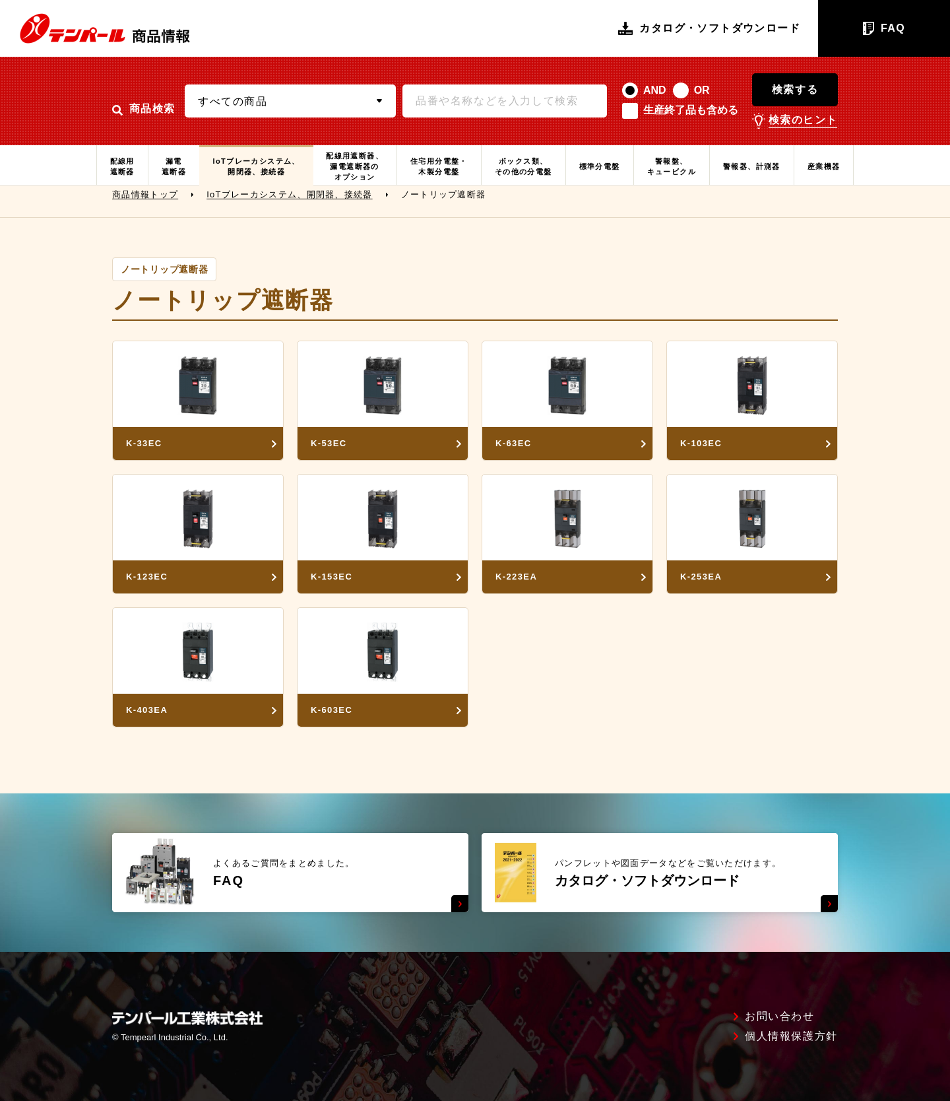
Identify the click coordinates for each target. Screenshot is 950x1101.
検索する (795, 89)
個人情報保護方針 (791, 1036)
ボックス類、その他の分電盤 (523, 166)
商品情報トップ (145, 201)
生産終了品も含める (690, 110)
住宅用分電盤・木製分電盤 (439, 166)
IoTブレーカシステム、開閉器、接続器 (256, 166)
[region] (475, 201)
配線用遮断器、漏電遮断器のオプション (354, 166)
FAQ (884, 28)
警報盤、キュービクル (671, 166)
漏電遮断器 (174, 166)
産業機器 (824, 166)
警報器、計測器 (751, 166)
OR (702, 90)
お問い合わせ (780, 1016)
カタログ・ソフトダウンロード (709, 28)
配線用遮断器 (122, 166)
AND (654, 90)
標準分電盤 (599, 166)
